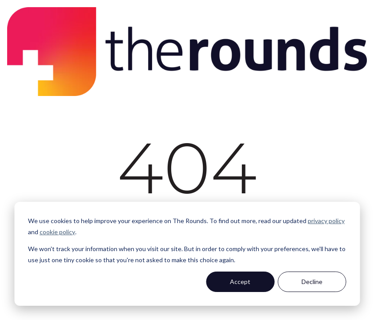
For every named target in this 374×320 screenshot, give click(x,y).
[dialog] (187, 254)
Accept (240, 281)
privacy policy (326, 220)
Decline (312, 281)
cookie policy (57, 232)
